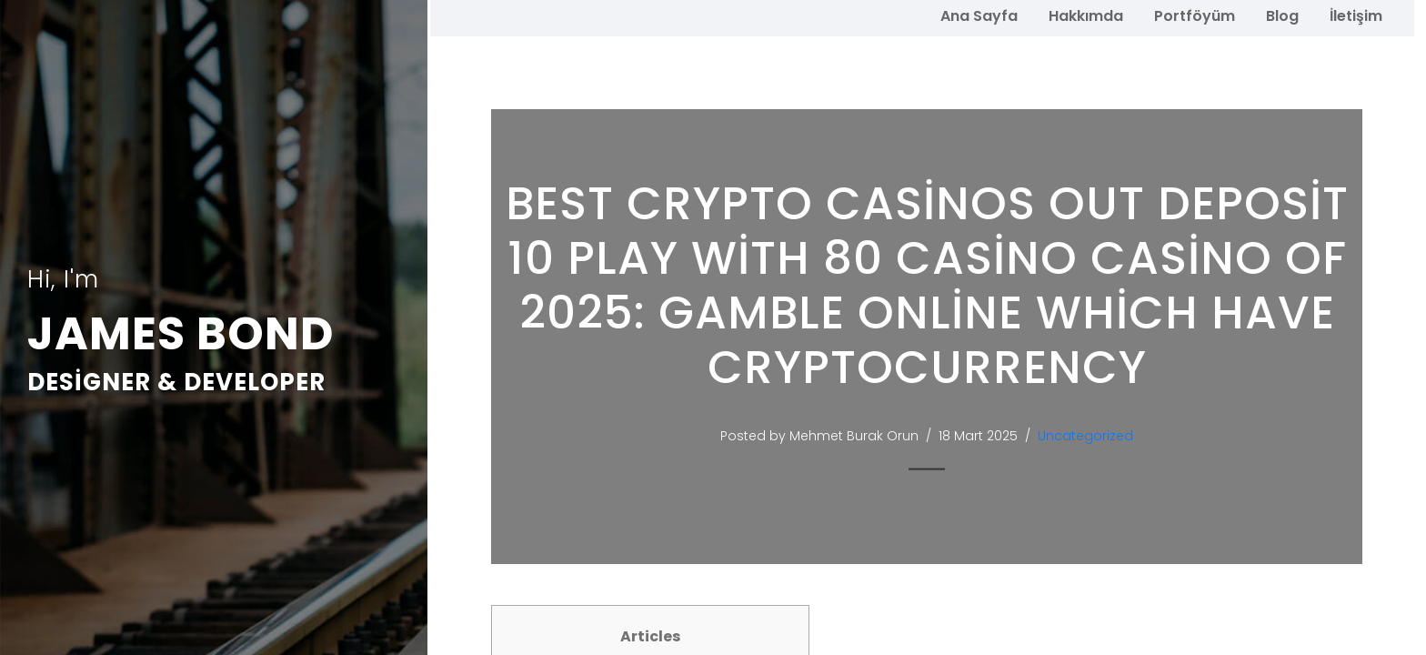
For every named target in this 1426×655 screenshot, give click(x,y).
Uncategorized (1085, 436)
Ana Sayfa (979, 15)
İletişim (1356, 15)
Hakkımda (1086, 15)
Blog (1282, 15)
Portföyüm (1194, 15)
